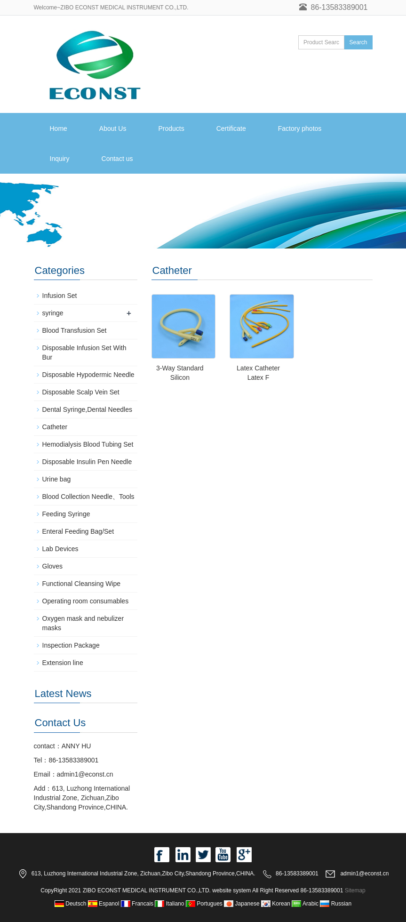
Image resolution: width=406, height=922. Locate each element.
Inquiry (60, 158)
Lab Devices (60, 549)
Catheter (55, 427)
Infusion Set (59, 295)
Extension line (62, 662)
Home (58, 128)
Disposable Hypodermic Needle (88, 374)
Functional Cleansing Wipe (81, 583)
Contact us (117, 158)
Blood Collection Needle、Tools (88, 496)
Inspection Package (71, 645)
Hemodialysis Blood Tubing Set (88, 444)
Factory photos (300, 128)
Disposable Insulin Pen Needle (87, 461)
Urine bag (56, 479)
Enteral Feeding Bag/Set (78, 531)
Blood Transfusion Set (74, 330)
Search (358, 42)
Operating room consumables (85, 601)
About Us (113, 128)
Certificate (231, 128)
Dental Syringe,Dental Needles (87, 409)
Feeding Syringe (66, 514)
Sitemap (355, 890)
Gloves (52, 566)
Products (171, 128)
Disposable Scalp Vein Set (80, 392)
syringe (53, 313)
